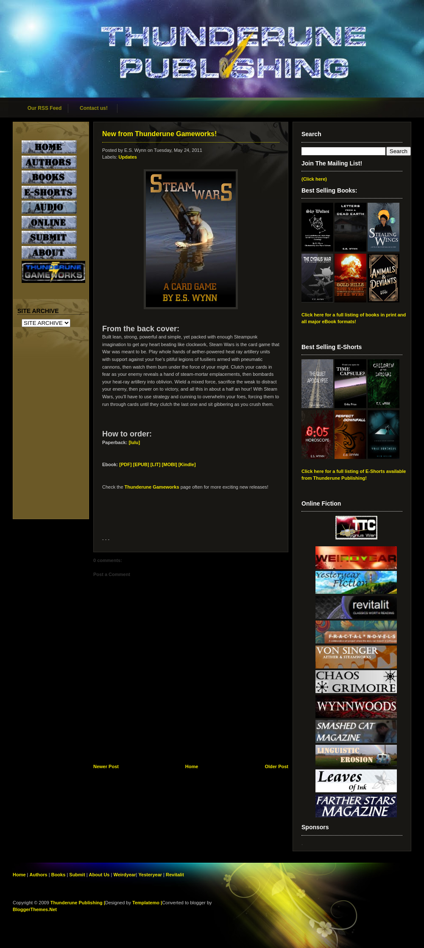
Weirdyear (124, 874)
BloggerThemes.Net (35, 909)
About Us (99, 874)
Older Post (276, 766)
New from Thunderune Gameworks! (159, 133)
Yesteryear (150, 874)
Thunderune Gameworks (152, 486)
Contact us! (94, 108)
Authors (38, 874)
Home (191, 766)
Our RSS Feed (45, 108)
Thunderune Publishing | (77, 902)
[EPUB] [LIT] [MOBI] (155, 464)
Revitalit (175, 874)
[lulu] (134, 442)
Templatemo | (147, 902)
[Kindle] (187, 464)
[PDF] (125, 464)
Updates (128, 156)
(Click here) (314, 179)
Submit (77, 874)
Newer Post (106, 766)
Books (58, 874)
